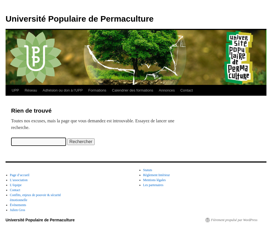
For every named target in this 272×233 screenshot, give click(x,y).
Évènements (18, 205)
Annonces (167, 90)
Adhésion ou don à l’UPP (63, 90)
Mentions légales (154, 180)
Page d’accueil (19, 175)
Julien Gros (17, 210)
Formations (97, 90)
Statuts (147, 170)
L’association (19, 180)
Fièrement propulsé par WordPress (234, 220)
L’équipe (16, 185)
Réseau (31, 90)
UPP (15, 90)
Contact (186, 90)
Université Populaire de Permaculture (80, 18)
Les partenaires (153, 185)
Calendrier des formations (132, 90)
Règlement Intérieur (156, 175)
